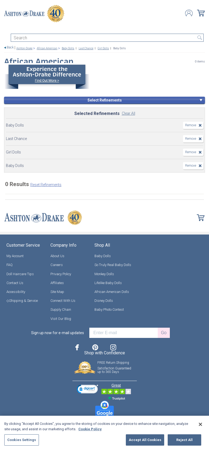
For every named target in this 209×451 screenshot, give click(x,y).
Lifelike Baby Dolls (108, 283)
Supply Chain (60, 309)
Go (164, 332)
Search (200, 38)
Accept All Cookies (145, 440)
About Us (57, 256)
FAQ (9, 265)
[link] (87, 389)
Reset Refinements (45, 185)
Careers (56, 265)
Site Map (57, 292)
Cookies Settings (21, 440)
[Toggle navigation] (6, 29)
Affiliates (57, 283)
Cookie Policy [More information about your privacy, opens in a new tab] (90, 429)
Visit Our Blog (60, 319)
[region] (104, 433)
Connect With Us (62, 301)
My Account (15, 256)
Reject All (184, 440)
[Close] (200, 424)
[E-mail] (123, 333)
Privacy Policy (60, 274)
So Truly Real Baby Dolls (112, 265)
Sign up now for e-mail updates (57, 333)
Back (10, 47)
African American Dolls (111, 292)
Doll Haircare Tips (20, 274)
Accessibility (15, 292)
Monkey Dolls (104, 274)
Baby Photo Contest (109, 309)
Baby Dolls (102, 256)
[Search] (107, 38)
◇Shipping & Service (22, 301)
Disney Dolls (103, 301)
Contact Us (14, 283)
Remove (190, 125)
